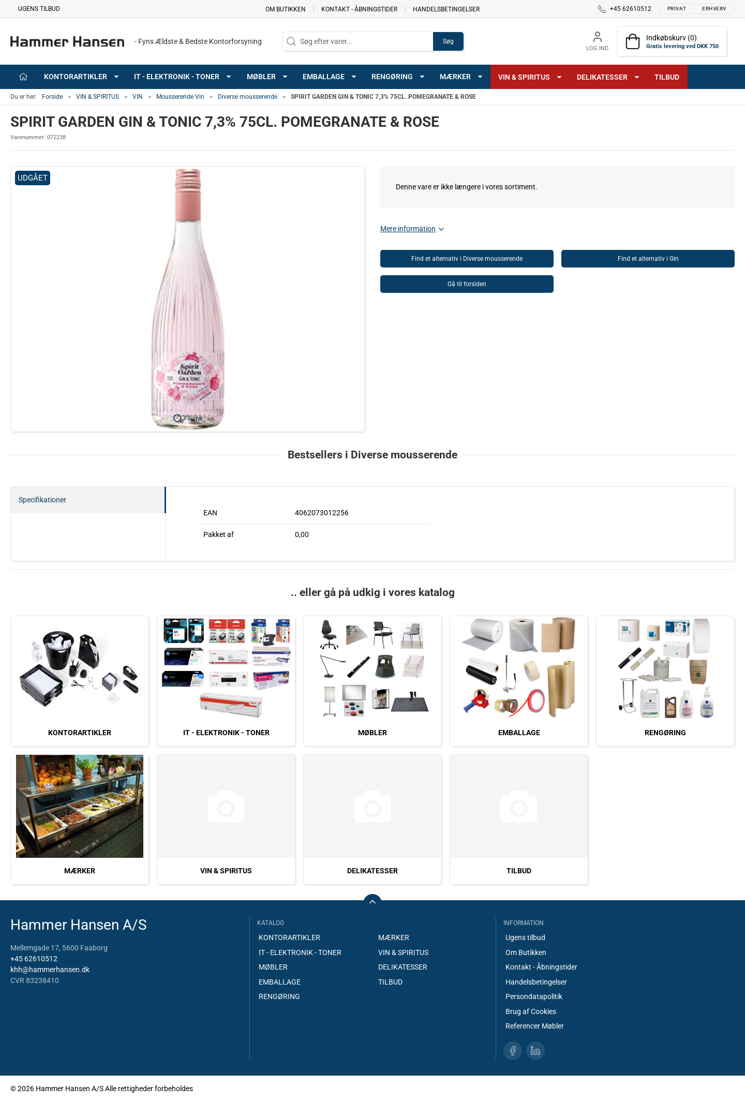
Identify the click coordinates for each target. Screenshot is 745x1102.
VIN (137, 96)
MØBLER (372, 732)
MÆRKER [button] (462, 76)
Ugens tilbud (39, 8)
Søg (448, 41)
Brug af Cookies (530, 1011)
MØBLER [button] (268, 76)
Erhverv (714, 8)
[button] (187, 299)
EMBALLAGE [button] (330, 76)
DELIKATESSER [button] (608, 77)
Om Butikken (285, 8)
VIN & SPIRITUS (97, 96)
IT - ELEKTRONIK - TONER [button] (183, 76)
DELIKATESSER (372, 871)
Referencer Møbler (534, 1026)
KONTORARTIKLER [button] (82, 76)
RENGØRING (665, 732)
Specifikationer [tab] (42, 500)
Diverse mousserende (247, 96)
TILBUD (666, 77)
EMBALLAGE (519, 732)
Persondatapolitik (533, 996)
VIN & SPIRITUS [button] (530, 77)
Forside (52, 96)
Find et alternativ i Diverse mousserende (467, 258)
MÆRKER (79, 871)
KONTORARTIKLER (79, 732)
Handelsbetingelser (446, 8)
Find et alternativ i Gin (648, 258)
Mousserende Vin (180, 96)
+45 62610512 (33, 959)
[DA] (136, 41)
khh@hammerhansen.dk (50, 969)
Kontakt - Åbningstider (359, 8)
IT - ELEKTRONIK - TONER (226, 732)
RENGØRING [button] (398, 76)
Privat (676, 8)
